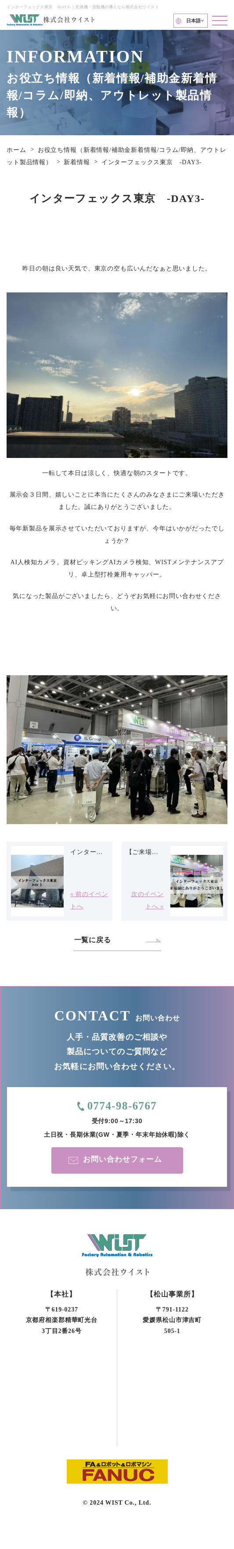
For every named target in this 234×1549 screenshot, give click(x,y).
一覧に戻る (92, 940)
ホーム (16, 150)
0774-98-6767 (122, 1106)
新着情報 (77, 162)
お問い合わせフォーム (120, 1160)
